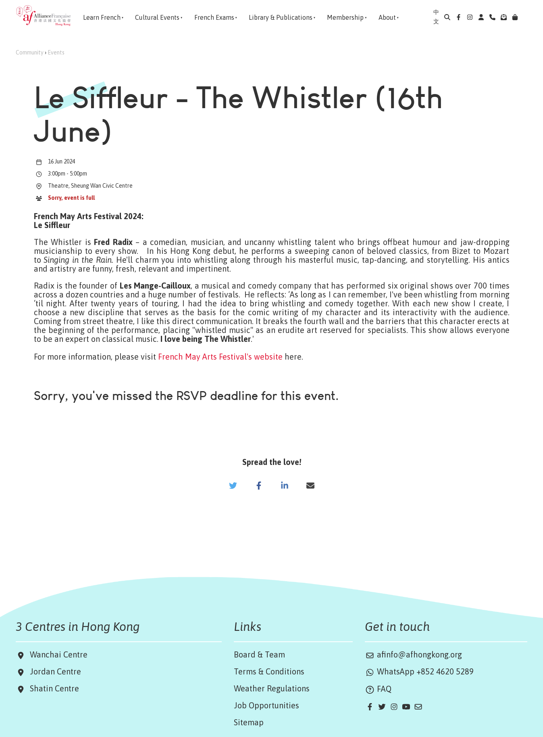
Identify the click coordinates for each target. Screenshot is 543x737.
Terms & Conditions (269, 671)
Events (56, 52)
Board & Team (259, 654)
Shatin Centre (52, 688)
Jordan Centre (53, 671)
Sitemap (249, 722)
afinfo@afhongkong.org (413, 654)
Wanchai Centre (60, 654)
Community (30, 52)
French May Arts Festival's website (220, 356)
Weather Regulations (272, 688)
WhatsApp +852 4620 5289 (419, 671)
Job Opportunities (266, 705)
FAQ (378, 688)
